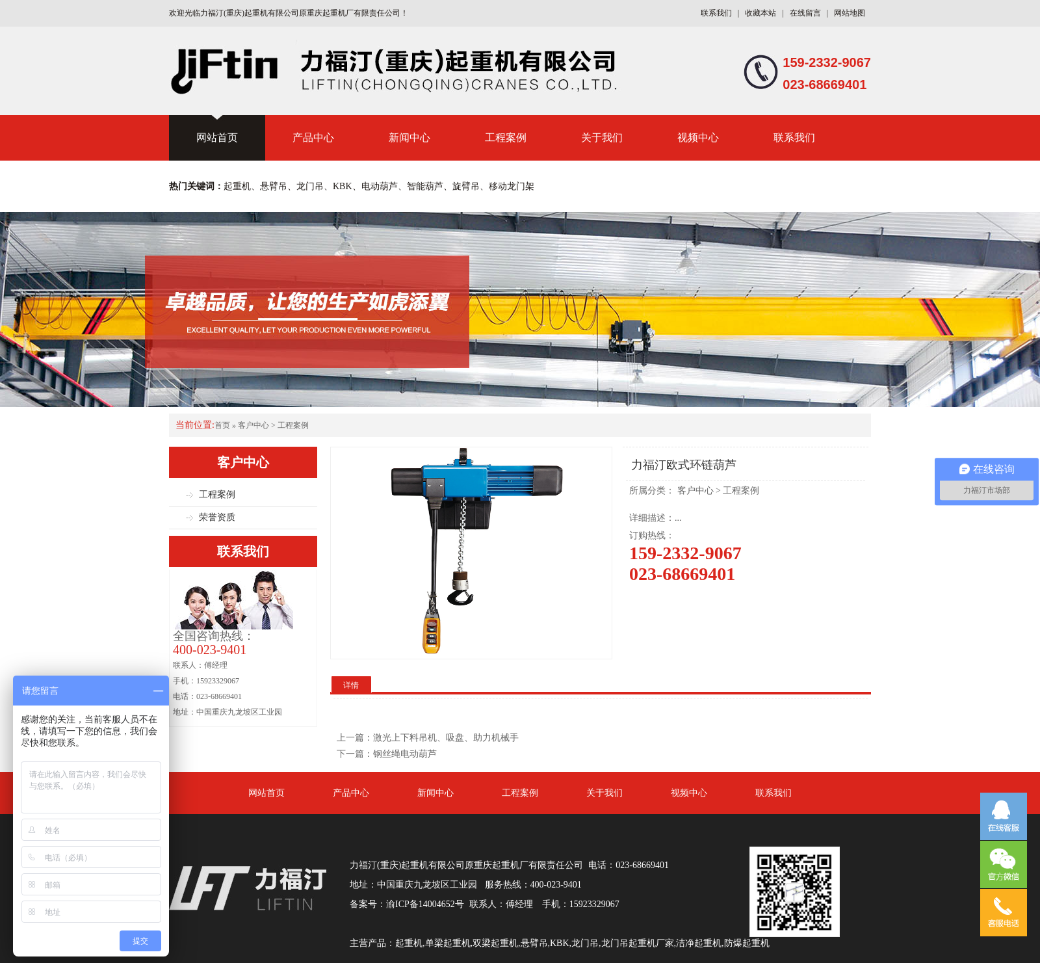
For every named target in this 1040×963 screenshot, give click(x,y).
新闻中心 (409, 137)
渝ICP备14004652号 (425, 904)
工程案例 (505, 137)
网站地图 (849, 13)
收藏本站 (760, 13)
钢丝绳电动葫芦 (405, 754)
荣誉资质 (217, 517)
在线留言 (805, 13)
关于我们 (602, 137)
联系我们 (716, 13)
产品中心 (313, 137)
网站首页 (217, 137)
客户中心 (253, 425)
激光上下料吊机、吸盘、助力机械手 (446, 738)
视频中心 (698, 137)
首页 (222, 425)
